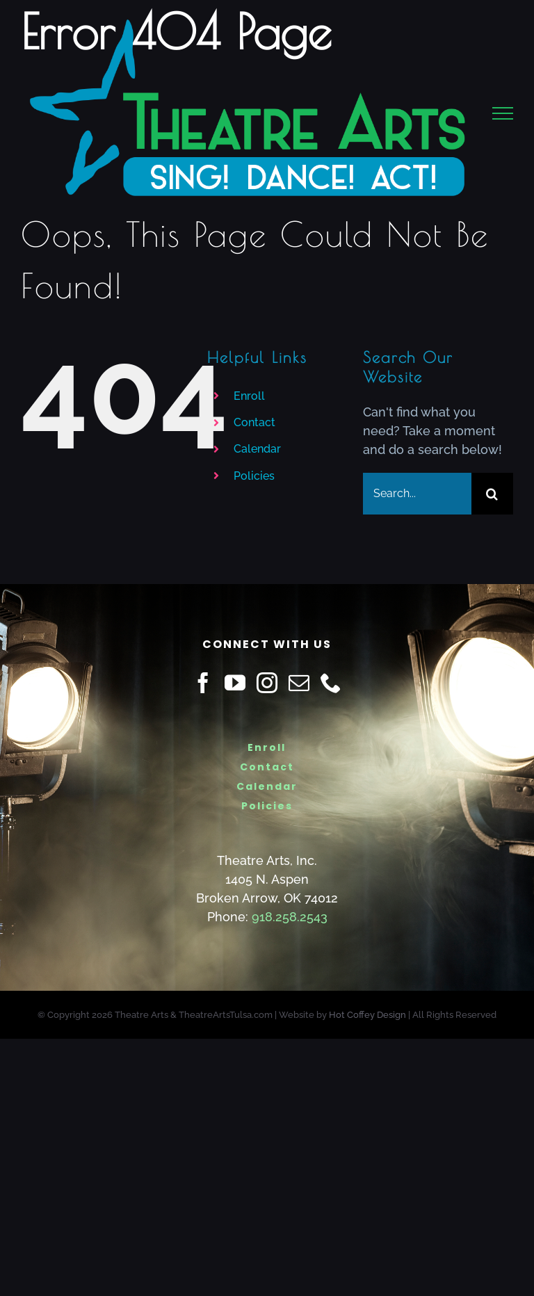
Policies (254, 476)
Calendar (257, 448)
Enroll (249, 396)
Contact (254, 422)
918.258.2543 (289, 916)
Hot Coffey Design (367, 1015)
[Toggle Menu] (503, 113)
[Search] (492, 494)
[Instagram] (267, 682)
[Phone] (331, 682)
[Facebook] (203, 682)
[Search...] (417, 494)
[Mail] (299, 682)
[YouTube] (235, 682)
